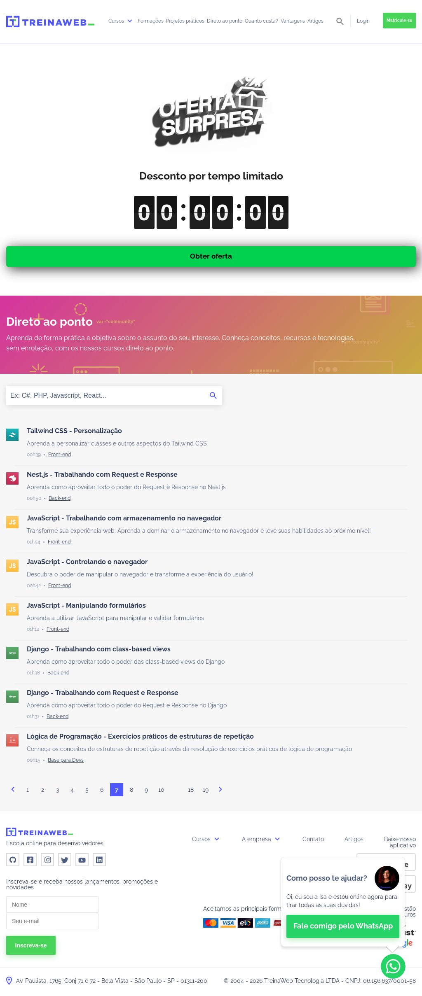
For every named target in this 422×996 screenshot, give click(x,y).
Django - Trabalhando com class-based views (99, 649)
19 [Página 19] (206, 789)
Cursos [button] (206, 839)
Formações (151, 21)
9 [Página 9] (146, 789)
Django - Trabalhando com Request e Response (102, 693)
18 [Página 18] (191, 789)
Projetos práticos (185, 21)
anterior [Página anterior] (12, 789)
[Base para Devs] (66, 760)
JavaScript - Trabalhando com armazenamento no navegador (124, 518)
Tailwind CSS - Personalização (74, 431)
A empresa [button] (262, 839)
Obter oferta (211, 256)
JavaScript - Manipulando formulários (86, 605)
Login (363, 21)
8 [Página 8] (131, 789)
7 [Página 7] (116, 789)
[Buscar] (213, 395)
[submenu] (129, 21)
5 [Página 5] (87, 789)
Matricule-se (399, 20)
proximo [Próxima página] (220, 789)
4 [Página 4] (72, 789)
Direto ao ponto (224, 21)
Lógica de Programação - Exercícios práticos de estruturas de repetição (140, 736)
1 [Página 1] (27, 789)
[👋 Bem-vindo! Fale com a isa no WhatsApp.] (343, 902)
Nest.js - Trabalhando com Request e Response (102, 474)
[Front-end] (59, 454)
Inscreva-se (31, 945)
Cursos (121, 21)
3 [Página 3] (57, 789)
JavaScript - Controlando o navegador (87, 562)
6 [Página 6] (101, 789)
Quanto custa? (261, 21)
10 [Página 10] (161, 789)
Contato (313, 839)
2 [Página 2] (42, 789)
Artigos (315, 21)
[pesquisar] (340, 22)
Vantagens (293, 21)
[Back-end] (59, 498)
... (176, 791)
